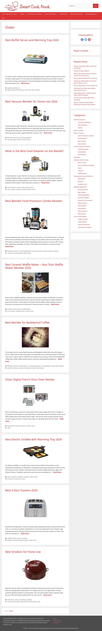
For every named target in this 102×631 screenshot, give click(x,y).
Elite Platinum (20, 90)
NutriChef (28, 90)
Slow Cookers (29, 187)
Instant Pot (22, 368)
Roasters (29, 600)
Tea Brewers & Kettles (85, 227)
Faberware (18, 479)
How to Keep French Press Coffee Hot (85, 85)
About (55, 618)
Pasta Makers (82, 206)
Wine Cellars (82, 214)
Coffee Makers (23, 366)
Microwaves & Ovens (77, 14)
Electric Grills (82, 163)
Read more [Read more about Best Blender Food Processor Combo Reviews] (9, 246)
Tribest (28, 139)
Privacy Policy (57, 620)
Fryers (80, 168)
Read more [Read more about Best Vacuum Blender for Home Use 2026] (48, 133)
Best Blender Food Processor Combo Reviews (33, 201)
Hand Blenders (46, 366)
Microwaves (81, 179)
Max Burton (24, 601)
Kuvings (9, 139)
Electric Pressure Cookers (86, 136)
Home (4, 14)
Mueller (29, 368)
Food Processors (37, 251)
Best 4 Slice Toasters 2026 (21, 490)
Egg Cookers (82, 192)
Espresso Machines (84, 224)
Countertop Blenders (25, 137)
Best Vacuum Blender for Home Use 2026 (31, 101)
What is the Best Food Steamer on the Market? (34, 151)
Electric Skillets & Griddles (15, 477)
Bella (13, 189)
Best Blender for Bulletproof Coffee (27, 322)
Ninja (14, 139)
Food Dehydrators (83, 195)
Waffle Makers (26, 309)
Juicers (80, 128)
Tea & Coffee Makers (52, 14)
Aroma (9, 189)
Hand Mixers (82, 152)
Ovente (37, 90)
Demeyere (17, 601)
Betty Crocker (11, 90)
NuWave (19, 139)
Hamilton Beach (26, 189)
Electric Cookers (79, 133)
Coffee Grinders (83, 219)
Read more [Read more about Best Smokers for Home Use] (47, 595)
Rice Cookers (21, 187)
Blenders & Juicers (12, 14)
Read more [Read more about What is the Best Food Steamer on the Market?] (45, 183)
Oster (33, 90)
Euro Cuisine (11, 311)
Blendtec (10, 368)
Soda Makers (82, 208)
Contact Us (56, 622)
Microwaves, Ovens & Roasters (16, 426)
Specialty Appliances (92, 14)
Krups (30, 540)
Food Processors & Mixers (35, 14)
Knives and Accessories (85, 200)
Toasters (24, 538)
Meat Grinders (82, 203)
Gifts (3, 18)
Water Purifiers (82, 211)
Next (12, 611)
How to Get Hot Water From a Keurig (85, 78)
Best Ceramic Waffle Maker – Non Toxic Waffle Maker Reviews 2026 (34, 266)
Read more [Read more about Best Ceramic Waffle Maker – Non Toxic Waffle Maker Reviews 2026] (55, 304)
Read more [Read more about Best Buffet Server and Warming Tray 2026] (25, 83)
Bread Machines (83, 189)
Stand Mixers (82, 154)
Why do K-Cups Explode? (81, 71)
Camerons (10, 601)
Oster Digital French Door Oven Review (29, 379)
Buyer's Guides (78, 130)
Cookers (23, 14)
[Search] (95, 6)
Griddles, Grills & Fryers (14, 309)
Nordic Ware (32, 601)
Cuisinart (18, 189)
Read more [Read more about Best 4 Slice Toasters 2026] (25, 534)
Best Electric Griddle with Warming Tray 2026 (33, 439)
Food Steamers (11, 187)
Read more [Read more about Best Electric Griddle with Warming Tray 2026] (57, 472)
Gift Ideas (77, 157)
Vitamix (42, 368)
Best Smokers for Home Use (23, 552)
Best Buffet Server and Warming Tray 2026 (32, 40)
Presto (32, 311)
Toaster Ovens (30, 426)
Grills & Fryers (65, 14)
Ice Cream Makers (83, 197)
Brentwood (10, 479)
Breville (9, 540)
